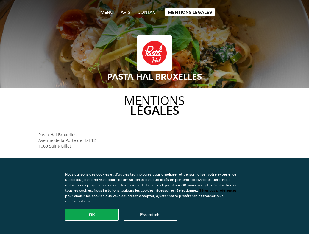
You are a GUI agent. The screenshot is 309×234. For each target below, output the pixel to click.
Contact (148, 12)
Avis (125, 12)
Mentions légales (190, 12)
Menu (106, 12)
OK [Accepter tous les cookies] (92, 214)
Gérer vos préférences (218, 190)
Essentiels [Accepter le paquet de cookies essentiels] (150, 214)
